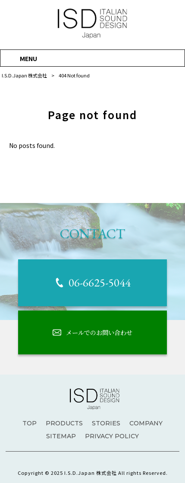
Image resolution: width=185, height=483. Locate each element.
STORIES (106, 423)
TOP (29, 423)
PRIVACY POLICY (112, 436)
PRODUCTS (64, 423)
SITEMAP (61, 436)
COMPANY (146, 423)
